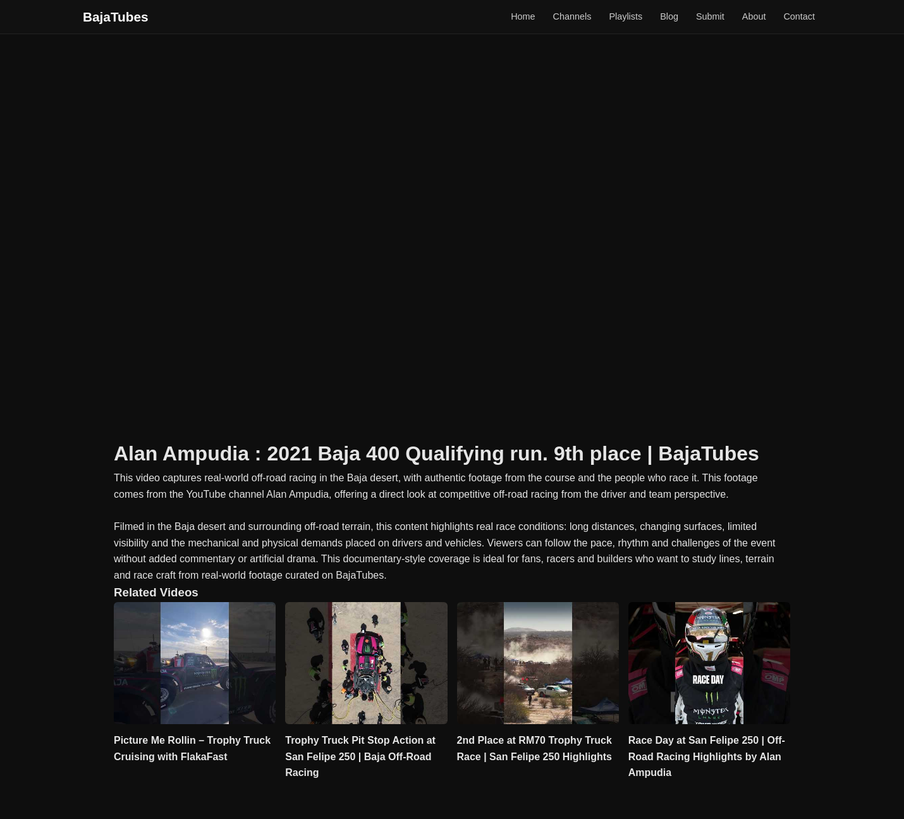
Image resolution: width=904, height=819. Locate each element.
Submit (710, 16)
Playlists (625, 16)
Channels (572, 16)
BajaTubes (116, 16)
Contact (799, 16)
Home (523, 16)
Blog (669, 16)
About (754, 16)
